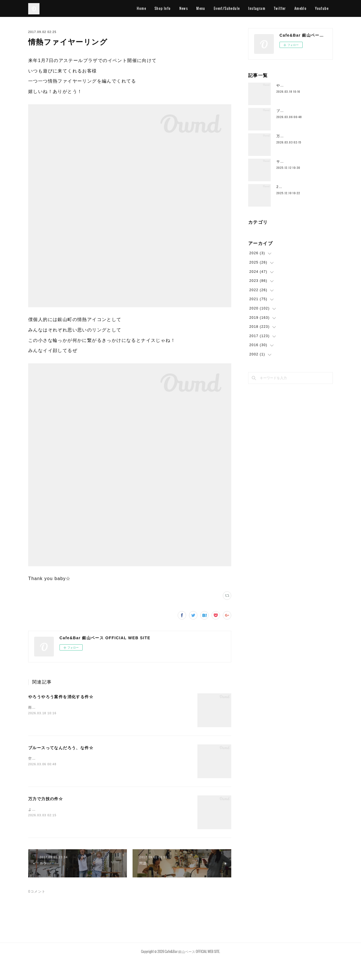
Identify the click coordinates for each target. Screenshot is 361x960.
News (183, 8)
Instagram (256, 8)
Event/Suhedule (227, 8)
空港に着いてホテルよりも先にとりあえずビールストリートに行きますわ (90, 758)
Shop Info (163, 8)
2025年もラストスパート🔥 (300, 187)
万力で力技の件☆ (45, 799)
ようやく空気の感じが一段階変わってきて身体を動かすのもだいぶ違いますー (94, 809)
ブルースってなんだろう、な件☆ (60, 748)
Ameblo (300, 8)
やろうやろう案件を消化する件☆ (60, 696)
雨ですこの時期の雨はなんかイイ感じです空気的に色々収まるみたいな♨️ (91, 707)
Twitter (280, 8)
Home (141, 8)
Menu (200, 8)
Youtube (322, 8)
